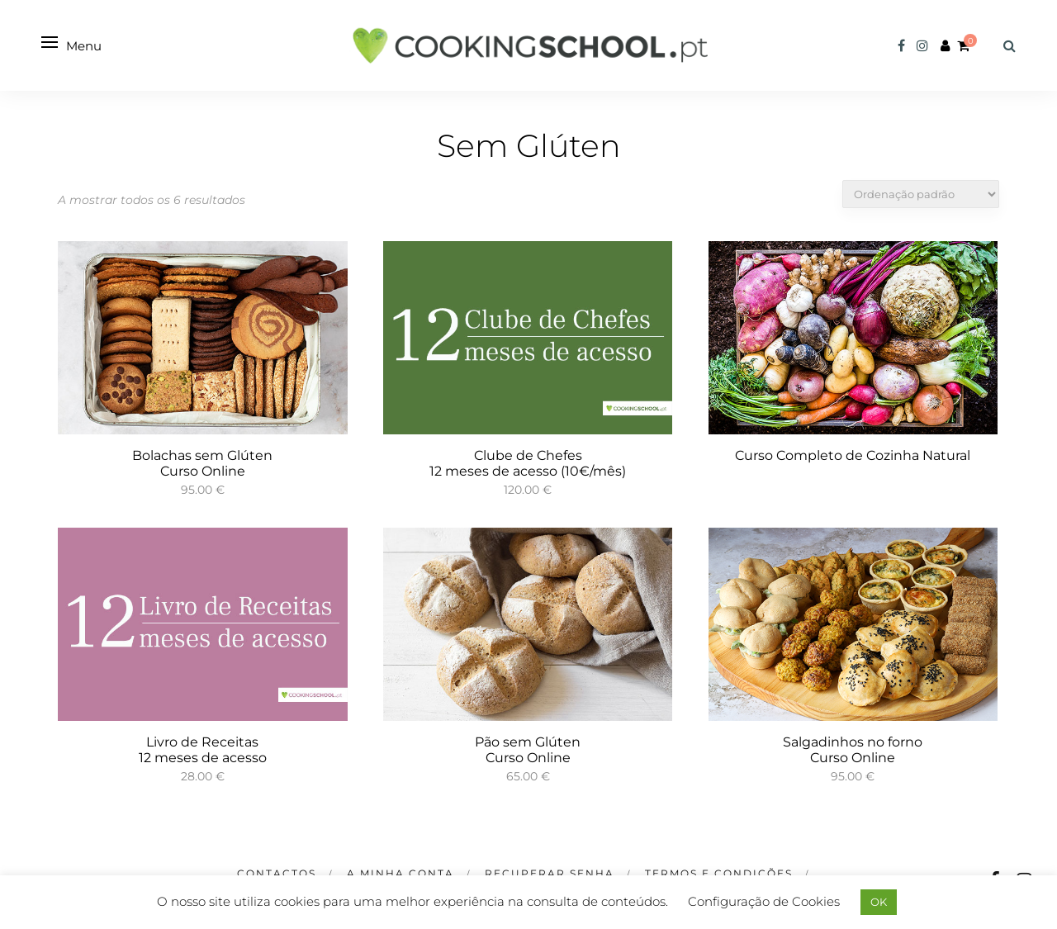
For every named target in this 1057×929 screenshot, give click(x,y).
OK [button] (878, 901)
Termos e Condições (719, 873)
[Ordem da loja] (920, 194)
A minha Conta (400, 873)
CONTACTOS (276, 873)
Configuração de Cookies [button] (764, 901)
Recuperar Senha (549, 873)
